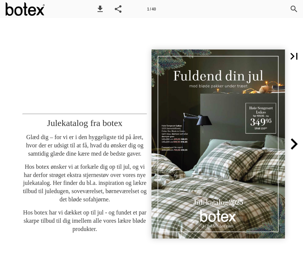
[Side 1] (152, 9)
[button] (100, 9)
